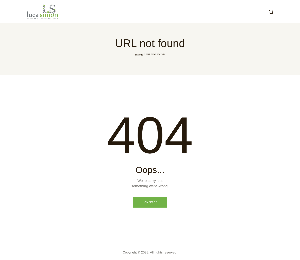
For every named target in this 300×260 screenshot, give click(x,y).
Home (139, 54)
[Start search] (271, 12)
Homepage (150, 202)
